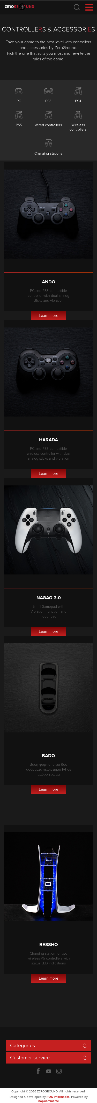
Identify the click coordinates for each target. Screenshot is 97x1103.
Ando (48, 282)
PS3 (48, 101)
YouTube (49, 1071)
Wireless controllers (78, 127)
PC (19, 101)
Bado (48, 755)
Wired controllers (48, 125)
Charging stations (48, 153)
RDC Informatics (58, 1097)
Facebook (38, 1071)
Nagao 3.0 (48, 598)
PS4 (78, 101)
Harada (48, 440)
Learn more (48, 315)
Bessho (48, 944)
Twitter (59, 1071)
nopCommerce (48, 1101)
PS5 (19, 125)
